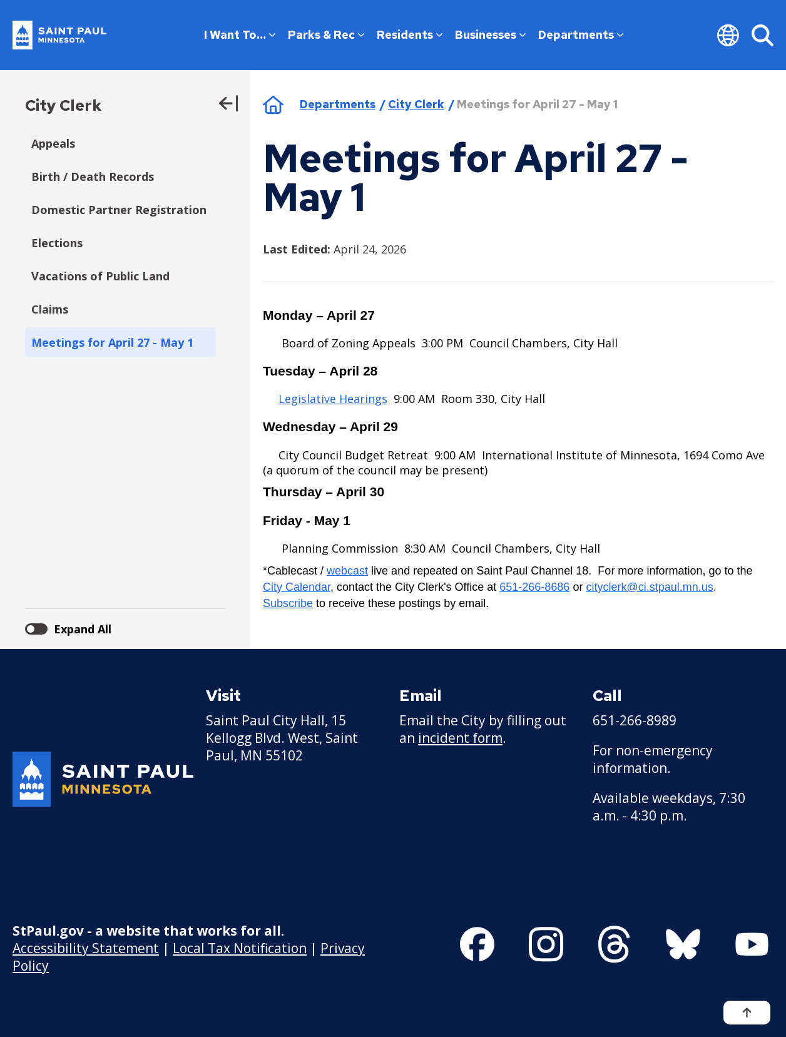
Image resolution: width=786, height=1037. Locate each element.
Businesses (490, 35)
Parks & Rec (326, 35)
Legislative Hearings (332, 398)
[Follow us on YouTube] (752, 944)
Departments (580, 35)
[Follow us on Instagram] (546, 944)
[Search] (762, 35)
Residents (409, 35)
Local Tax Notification (240, 948)
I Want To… (239, 35)
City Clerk (63, 105)
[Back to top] (746, 1012)
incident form (460, 738)
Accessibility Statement (86, 948)
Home (273, 104)
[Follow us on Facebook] (477, 944)
